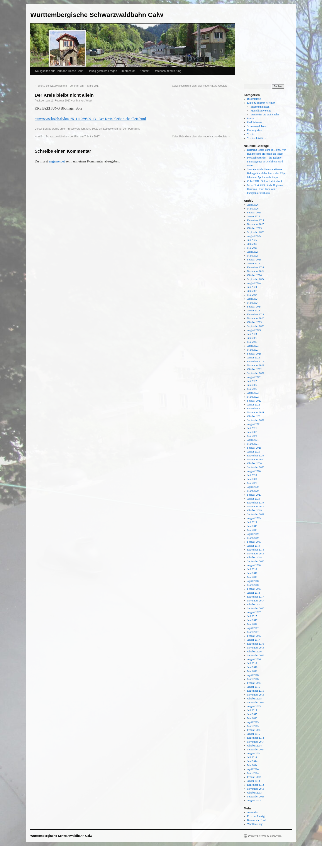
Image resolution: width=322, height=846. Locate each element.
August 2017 (254, 612)
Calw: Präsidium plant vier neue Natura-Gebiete (201, 85)
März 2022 (253, 396)
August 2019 (254, 518)
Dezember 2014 (255, 737)
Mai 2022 (252, 388)
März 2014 (253, 773)
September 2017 (255, 608)
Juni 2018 (252, 573)
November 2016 (255, 647)
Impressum (128, 71)
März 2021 (253, 443)
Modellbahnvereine (261, 110)
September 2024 (255, 279)
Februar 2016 (254, 682)
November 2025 (255, 224)
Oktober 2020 (254, 463)
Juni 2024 (252, 290)
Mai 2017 (252, 624)
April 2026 (253, 204)
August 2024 (254, 283)
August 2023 (254, 330)
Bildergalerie (254, 98)
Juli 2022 (252, 381)
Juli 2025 (252, 239)
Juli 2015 (252, 710)
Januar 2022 (253, 404)
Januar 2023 (253, 357)
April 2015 (253, 722)
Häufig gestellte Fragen (102, 71)
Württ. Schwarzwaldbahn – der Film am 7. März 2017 (67, 85)
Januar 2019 (253, 545)
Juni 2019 (252, 526)
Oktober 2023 (254, 322)
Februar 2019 (254, 541)
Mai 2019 (252, 530)
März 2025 (253, 255)
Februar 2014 (254, 776)
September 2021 (255, 420)
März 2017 (253, 631)
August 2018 (254, 565)
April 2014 (253, 769)
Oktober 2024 (254, 275)
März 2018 (253, 584)
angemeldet (57, 161)
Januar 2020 (253, 498)
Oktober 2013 (254, 792)
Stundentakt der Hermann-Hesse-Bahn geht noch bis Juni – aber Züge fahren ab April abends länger (266, 173)
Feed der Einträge (256, 816)
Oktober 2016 (254, 651)
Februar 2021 (254, 447)
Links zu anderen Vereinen (261, 102)
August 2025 (254, 236)
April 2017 (253, 628)
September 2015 (255, 702)
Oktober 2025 (254, 228)
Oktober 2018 (254, 557)
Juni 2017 (252, 620)
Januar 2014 (253, 780)
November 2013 (255, 788)
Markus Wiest (84, 100)
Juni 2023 (252, 337)
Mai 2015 (252, 718)
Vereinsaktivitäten (256, 138)
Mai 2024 (252, 294)
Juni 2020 (252, 479)
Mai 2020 (252, 483)
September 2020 (255, 467)
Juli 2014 (252, 757)
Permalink (134, 128)
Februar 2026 (254, 212)
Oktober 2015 (254, 698)
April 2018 (253, 581)
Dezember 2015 (255, 690)
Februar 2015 (254, 729)
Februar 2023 (254, 353)
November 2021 (255, 412)
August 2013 (254, 800)
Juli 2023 (252, 334)
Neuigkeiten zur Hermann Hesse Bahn (59, 71)
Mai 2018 (252, 577)
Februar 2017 (254, 635)
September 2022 (255, 373)
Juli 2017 (252, 616)
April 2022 (253, 392)
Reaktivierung (254, 122)
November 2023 (255, 318)
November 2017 (255, 600)
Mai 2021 (252, 435)
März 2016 (253, 679)
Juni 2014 (252, 761)
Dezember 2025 (255, 220)
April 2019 (253, 533)
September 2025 (255, 232)
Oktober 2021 (254, 416)
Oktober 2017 (254, 604)
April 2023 (253, 345)
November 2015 (255, 694)
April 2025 (253, 251)
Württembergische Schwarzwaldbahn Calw (96, 14)
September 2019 (255, 514)
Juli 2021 (252, 428)
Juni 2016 (252, 667)
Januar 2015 (253, 733)
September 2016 (255, 655)
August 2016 (254, 659)
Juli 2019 (252, 522)
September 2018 (255, 561)
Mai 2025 (252, 247)
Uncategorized (255, 130)
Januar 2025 (253, 263)
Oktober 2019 (254, 510)
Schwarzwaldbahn (256, 126)
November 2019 (255, 506)
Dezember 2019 (255, 502)
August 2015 (254, 706)
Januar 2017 (253, 639)
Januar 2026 (253, 216)
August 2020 (254, 471)
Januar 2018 (253, 592)
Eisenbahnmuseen (260, 106)
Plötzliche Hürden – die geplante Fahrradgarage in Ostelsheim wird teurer (265, 161)
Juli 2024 (252, 287)
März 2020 (253, 490)
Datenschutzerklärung (167, 71)
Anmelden (252, 812)
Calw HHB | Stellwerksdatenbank (265, 181)
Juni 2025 (252, 243)
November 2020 (255, 459)
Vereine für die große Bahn (265, 114)
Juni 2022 (252, 385)
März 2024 (253, 302)
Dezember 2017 (255, 596)
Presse (70, 128)
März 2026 (253, 208)
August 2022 (254, 377)
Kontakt (144, 71)
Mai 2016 (252, 671)
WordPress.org (255, 824)
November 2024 (255, 271)
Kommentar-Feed (256, 820)
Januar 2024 (253, 310)
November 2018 (255, 553)
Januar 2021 (253, 451)
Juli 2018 (252, 569)
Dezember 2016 (255, 643)
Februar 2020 (254, 494)
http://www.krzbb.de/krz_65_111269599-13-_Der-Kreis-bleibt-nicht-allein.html (90, 119)
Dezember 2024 (255, 267)
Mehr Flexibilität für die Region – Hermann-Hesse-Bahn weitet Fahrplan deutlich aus (265, 189)
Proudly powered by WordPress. (265, 835)
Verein (250, 134)
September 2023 (255, 326)
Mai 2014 (252, 765)
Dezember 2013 (255, 784)
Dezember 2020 (255, 455)
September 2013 (255, 796)
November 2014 (255, 741)
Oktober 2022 (254, 369)
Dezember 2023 (255, 314)
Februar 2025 (254, 259)
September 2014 (255, 749)
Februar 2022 (254, 400)
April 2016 (253, 675)
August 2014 (254, 753)
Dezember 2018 (255, 549)
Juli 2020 (252, 475)
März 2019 (253, 537)
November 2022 (255, 365)
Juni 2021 (252, 432)
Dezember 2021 (255, 408)
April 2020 (253, 486)
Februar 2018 (254, 588)
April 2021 (253, 439)
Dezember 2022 (255, 361)
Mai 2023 (252, 341)
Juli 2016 (252, 663)
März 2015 (253, 726)
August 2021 (254, 424)
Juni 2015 (252, 714)
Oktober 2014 (254, 745)
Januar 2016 (253, 686)
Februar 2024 (254, 306)
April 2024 (253, 298)
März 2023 (253, 349)
